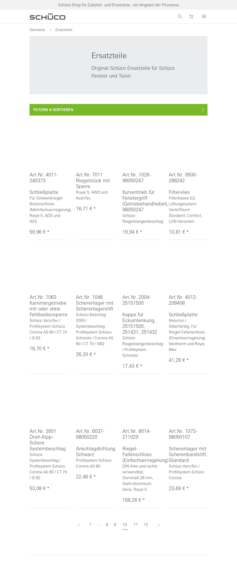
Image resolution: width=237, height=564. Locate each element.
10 (125, 524)
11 (135, 524)
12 (146, 524)
